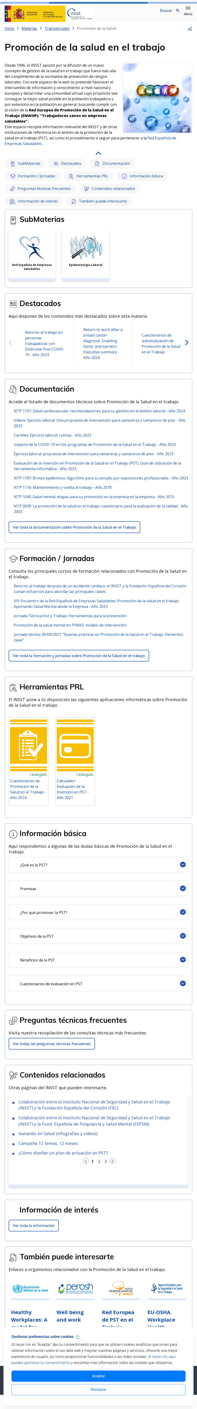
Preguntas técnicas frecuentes (40, 193)
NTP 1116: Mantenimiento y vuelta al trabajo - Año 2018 (63, 491)
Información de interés (34, 205)
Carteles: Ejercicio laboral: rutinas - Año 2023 (52, 438)
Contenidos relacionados (109, 193)
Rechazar (98, 1389)
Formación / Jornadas (32, 180)
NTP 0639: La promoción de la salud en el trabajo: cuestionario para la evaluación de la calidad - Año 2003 (101, 512)
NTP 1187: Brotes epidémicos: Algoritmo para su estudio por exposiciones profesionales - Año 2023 (101, 481)
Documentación (112, 167)
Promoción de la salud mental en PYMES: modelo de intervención (70, 628)
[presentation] (10, 347)
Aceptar (98, 1376)
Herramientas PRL (88, 180)
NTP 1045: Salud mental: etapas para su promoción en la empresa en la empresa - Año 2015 (94, 500)
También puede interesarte (99, 205)
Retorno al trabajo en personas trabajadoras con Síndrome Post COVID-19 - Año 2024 (44, 347)
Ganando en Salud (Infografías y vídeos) (58, 1137)
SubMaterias (25, 167)
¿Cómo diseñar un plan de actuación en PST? (63, 1156)
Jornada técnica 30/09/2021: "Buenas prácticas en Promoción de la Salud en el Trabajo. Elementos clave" (98, 641)
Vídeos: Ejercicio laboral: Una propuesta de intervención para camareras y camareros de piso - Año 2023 (100, 426)
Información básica (142, 180)
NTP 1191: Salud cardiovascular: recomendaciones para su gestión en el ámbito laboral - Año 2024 (99, 414)
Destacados (67, 167)
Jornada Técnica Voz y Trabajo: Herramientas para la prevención (70, 619)
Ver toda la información (34, 1229)
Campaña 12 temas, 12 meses (48, 1147)
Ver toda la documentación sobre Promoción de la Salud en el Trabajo (74, 531)
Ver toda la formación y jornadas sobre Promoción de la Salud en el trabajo (79, 659)
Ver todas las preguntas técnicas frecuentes (52, 1047)
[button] (188, 11)
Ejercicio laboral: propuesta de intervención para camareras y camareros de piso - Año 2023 (93, 457)
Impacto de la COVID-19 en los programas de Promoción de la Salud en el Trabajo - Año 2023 (95, 448)
